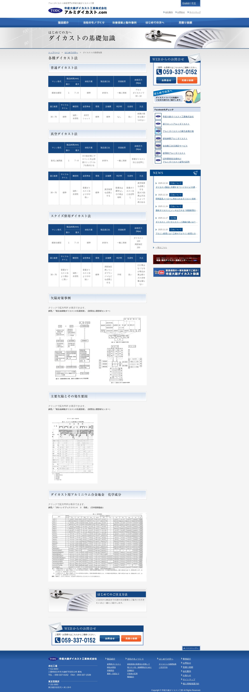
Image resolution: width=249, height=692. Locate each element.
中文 (194, 3)
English (186, 3)
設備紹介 (130, 670)
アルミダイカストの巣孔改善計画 (178, 131)
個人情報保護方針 (191, 683)
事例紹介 (187, 659)
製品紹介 (111, 659)
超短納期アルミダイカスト (175, 138)
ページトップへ (192, 648)
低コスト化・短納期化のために (139, 667)
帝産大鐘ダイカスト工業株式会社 (178, 116)
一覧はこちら (161, 247)
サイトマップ (195, 12)
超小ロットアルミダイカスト (176, 124)
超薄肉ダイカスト (114, 664)
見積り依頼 (188, 667)
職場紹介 (130, 677)
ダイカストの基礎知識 (167, 664)
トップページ (54, 52)
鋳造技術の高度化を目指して (138, 664)
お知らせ (187, 675)
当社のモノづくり (135, 659)
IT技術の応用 (132, 674)
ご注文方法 (163, 667)
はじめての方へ (71, 52)
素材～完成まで (113, 674)
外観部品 (110, 670)
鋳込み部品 (111, 667)
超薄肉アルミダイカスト (174, 153)
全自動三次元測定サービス (175, 146)
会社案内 (169, 12)
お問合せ (181, 12)
